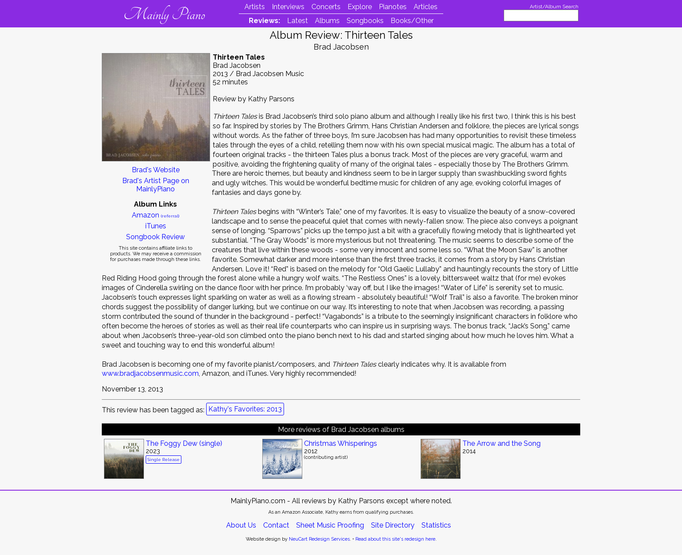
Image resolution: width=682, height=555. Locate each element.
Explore (360, 7)
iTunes (155, 226)
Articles (426, 7)
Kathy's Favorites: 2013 (245, 409)
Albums (327, 21)
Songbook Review (155, 237)
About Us (241, 525)
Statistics (436, 525)
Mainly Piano (164, 14)
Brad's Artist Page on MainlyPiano (155, 185)
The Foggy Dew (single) (184, 443)
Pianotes (393, 7)
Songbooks (365, 21)
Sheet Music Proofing (330, 525)
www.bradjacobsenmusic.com (150, 373)
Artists (254, 7)
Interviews (288, 7)
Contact (276, 525)
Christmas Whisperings (340, 443)
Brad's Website (156, 170)
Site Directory (393, 525)
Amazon (155, 215)
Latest (297, 21)
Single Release (163, 459)
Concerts (326, 7)
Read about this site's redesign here (395, 539)
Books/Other (412, 21)
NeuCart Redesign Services (319, 539)
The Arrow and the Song (501, 443)
